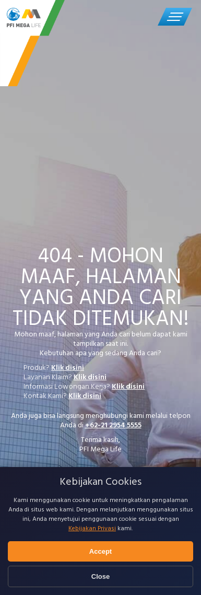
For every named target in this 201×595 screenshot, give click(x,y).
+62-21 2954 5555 (113, 425)
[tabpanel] (100, 273)
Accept (100, 551)
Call (142, 16)
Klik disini (67, 368)
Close (100, 576)
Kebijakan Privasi (92, 528)
